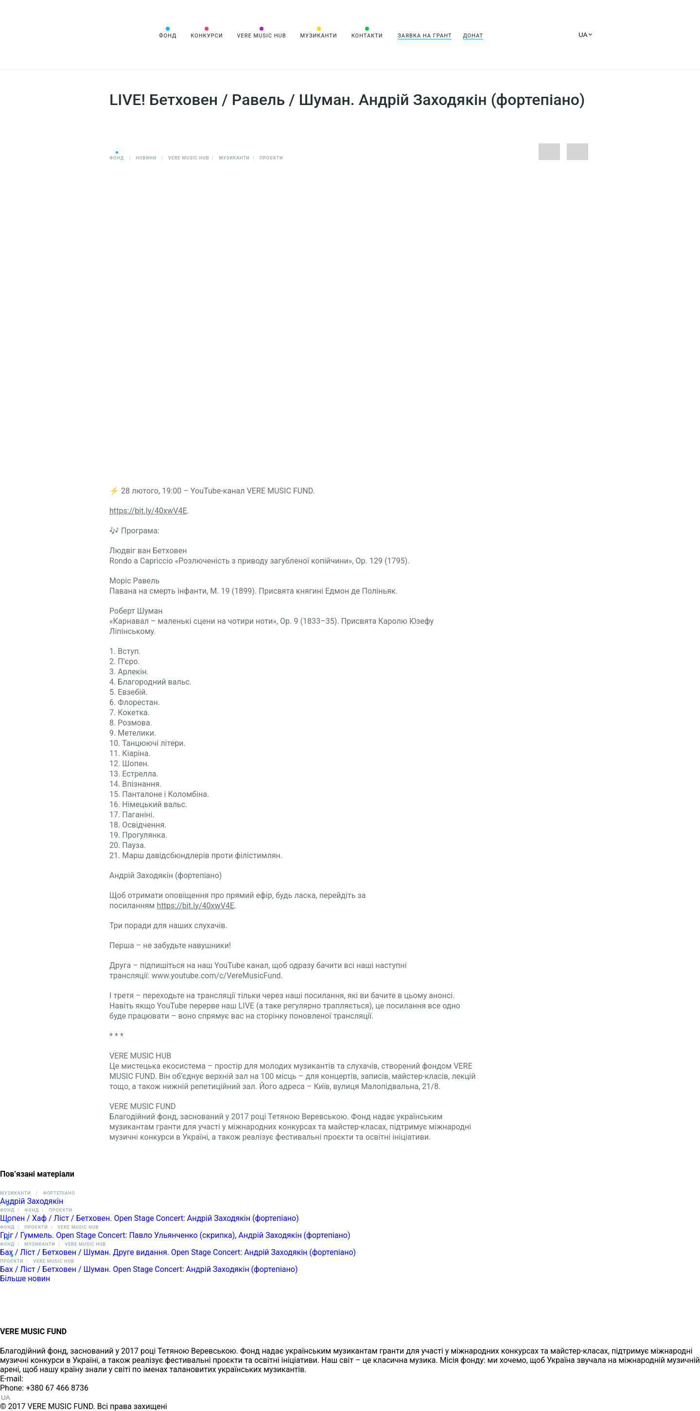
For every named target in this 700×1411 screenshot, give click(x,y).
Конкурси (207, 36)
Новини (146, 158)
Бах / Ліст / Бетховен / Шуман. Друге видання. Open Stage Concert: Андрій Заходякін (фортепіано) (178, 1252)
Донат (473, 36)
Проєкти (271, 158)
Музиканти (318, 36)
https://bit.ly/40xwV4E (148, 510)
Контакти (367, 36)
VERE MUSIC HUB (261, 36)
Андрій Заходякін (31, 1201)
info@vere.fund (51, 1378)
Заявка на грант (425, 36)
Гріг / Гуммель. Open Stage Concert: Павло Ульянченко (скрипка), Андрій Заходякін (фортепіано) (175, 1235)
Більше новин (25, 1278)
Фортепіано (59, 1193)
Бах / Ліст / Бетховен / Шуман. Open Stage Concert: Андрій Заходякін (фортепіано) (149, 1269)
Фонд (167, 36)
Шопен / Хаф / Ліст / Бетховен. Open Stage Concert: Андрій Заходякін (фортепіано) (149, 1218)
